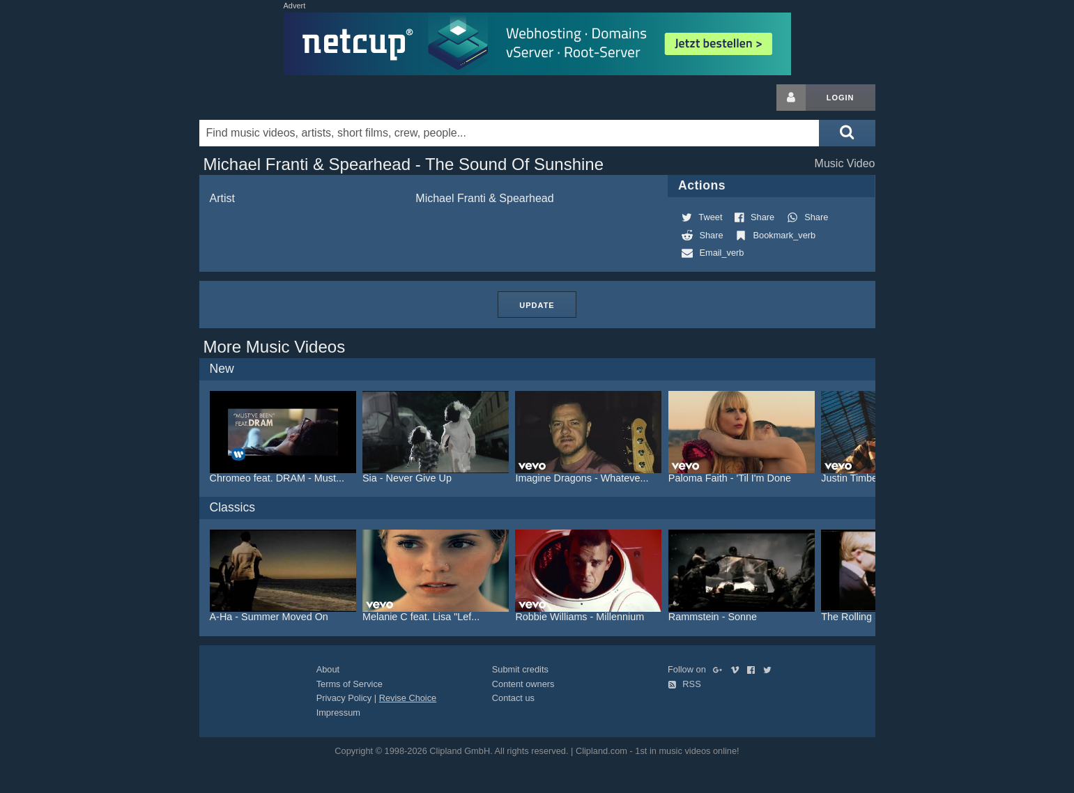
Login (840, 97)
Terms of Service (349, 684)
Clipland (272, 97)
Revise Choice (408, 698)
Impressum (338, 712)
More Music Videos (275, 346)
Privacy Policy (344, 698)
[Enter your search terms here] (509, 133)
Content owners (523, 684)
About (327, 669)
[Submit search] (847, 133)
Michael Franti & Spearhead (484, 198)
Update (536, 305)
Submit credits (520, 669)
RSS (684, 684)
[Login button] (791, 97)
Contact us (513, 698)
